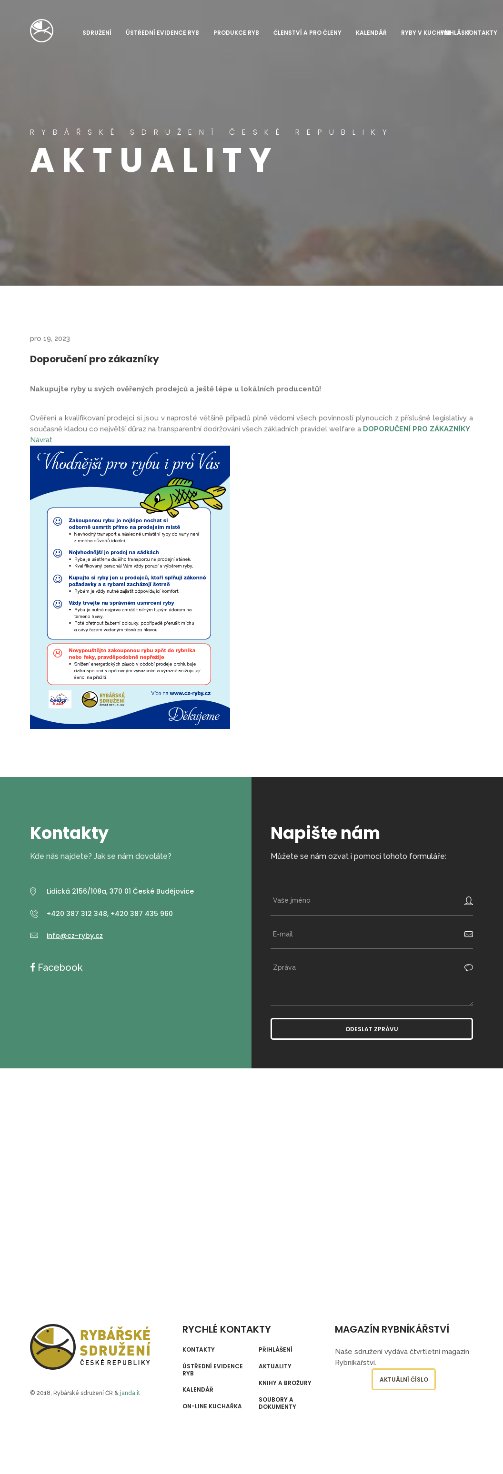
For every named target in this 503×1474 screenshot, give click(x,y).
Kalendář (371, 33)
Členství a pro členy (307, 33)
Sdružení (96, 33)
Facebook (58, 967)
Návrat (41, 440)
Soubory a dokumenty (277, 1403)
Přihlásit (455, 33)
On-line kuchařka (212, 1406)
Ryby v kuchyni (426, 33)
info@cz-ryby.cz (75, 935)
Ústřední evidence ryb (162, 33)
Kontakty (481, 33)
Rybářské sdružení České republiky (41, 30)
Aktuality (275, 1366)
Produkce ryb (236, 33)
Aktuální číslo (404, 1379)
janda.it (130, 1393)
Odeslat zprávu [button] (371, 1029)
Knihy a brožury (285, 1383)
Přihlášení (275, 1349)
